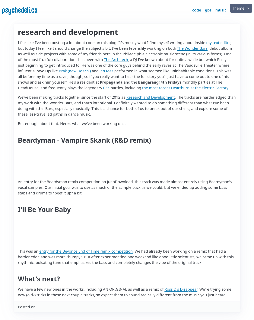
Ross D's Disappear (180, 289)
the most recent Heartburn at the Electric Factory (185, 87)
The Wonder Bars (192, 48)
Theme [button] (238, 8)
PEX (106, 87)
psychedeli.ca (19, 10)
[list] (241, 8)
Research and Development (150, 97)
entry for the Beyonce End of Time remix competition (86, 251)
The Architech (116, 59)
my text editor (218, 42)
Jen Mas (106, 70)
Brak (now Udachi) (75, 70)
